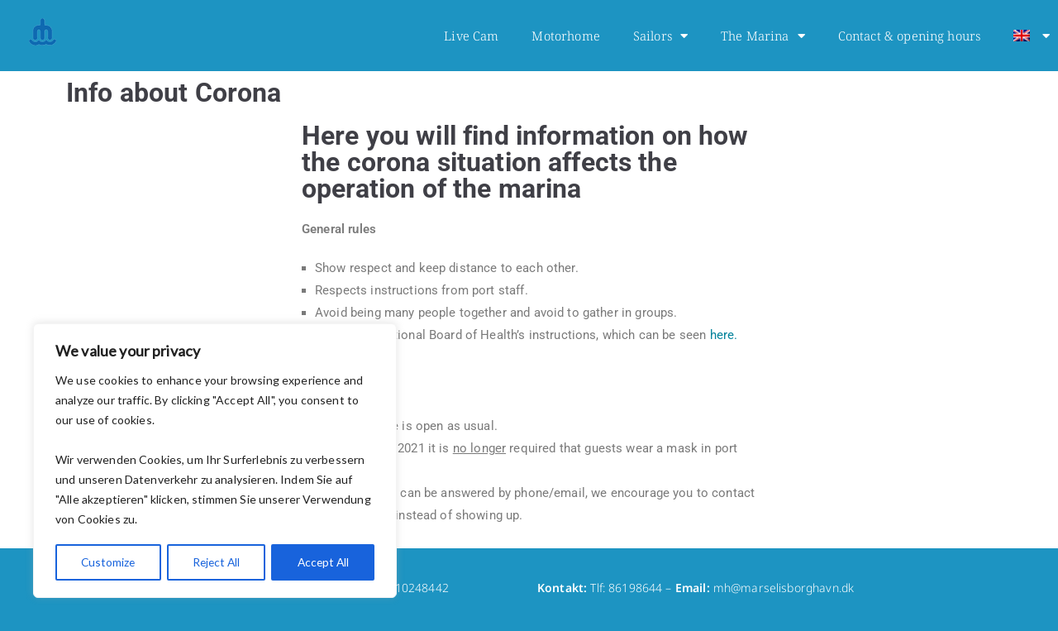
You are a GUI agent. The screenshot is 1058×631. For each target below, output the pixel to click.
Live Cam (471, 35)
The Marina (763, 36)
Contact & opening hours (909, 35)
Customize (108, 562)
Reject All (216, 562)
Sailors (660, 36)
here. (724, 334)
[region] (215, 461)
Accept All (323, 562)
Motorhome (565, 35)
